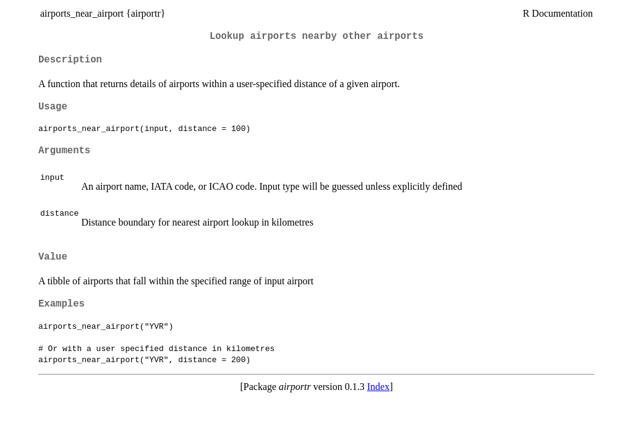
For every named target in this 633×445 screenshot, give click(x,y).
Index (378, 386)
